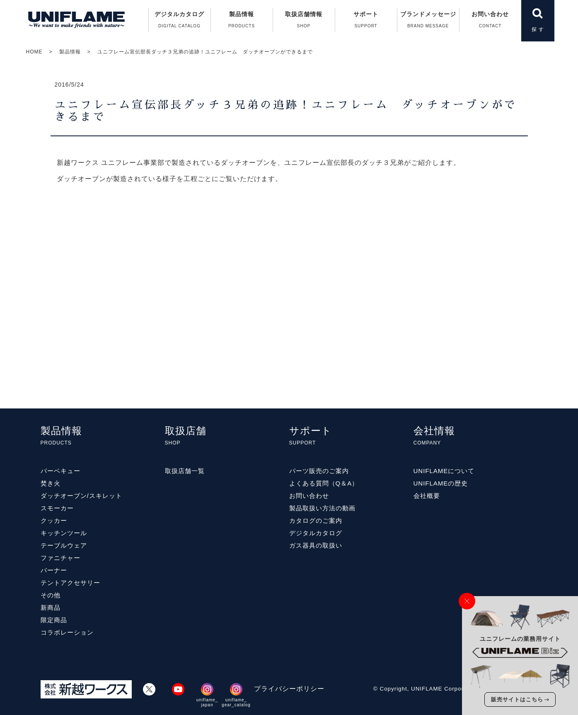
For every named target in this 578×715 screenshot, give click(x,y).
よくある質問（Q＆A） (324, 483)
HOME (34, 52)
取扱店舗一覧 (185, 470)
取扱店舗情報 (304, 21)
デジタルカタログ (179, 21)
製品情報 (70, 52)
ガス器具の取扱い (315, 545)
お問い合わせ (490, 21)
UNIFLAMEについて (444, 470)
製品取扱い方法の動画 (322, 508)
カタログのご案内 (315, 520)
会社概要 (427, 495)
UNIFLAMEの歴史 (441, 483)
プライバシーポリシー (289, 688)
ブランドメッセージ (428, 21)
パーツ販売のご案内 (319, 470)
